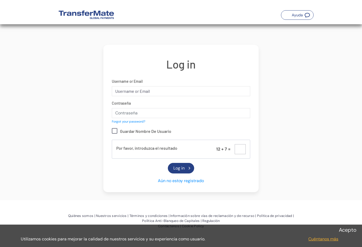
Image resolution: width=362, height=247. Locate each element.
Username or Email (127, 81)
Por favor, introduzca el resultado (146, 148)
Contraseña (121, 103)
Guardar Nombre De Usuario (145, 131)
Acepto (347, 229)
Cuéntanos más (323, 239)
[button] (297, 15)
